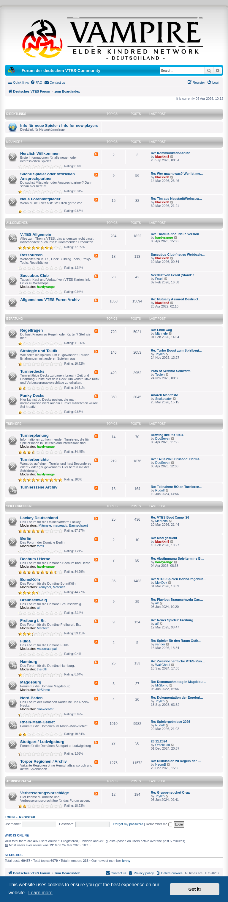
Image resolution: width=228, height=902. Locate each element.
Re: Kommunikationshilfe (170, 153)
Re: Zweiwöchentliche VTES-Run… (178, 661)
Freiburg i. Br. (33, 620)
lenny (126, 860)
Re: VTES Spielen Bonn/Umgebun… (179, 579)
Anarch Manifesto (164, 395)
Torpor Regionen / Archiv (43, 761)
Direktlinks (16, 114)
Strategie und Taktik (38, 351)
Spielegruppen (18, 506)
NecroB (160, 764)
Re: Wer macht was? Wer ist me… (177, 173)
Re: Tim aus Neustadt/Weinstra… (176, 198)
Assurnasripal (47, 648)
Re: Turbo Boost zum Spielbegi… (176, 350)
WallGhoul (162, 665)
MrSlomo (43, 690)
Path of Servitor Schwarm (171, 371)
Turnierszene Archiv (38, 487)
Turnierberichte (34, 459)
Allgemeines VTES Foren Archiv (50, 299)
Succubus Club (34, 275)
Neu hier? (14, 141)
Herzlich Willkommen (40, 153)
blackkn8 (162, 156)
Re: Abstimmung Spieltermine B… (177, 558)
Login (10, 817)
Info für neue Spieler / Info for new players (59, 125)
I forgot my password (128, 824)
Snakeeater (163, 398)
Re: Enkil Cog (161, 330)
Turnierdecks (32, 371)
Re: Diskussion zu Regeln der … (176, 761)
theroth (42, 669)
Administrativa (18, 781)
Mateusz (59, 587)
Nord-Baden (31, 698)
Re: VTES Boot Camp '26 (170, 517)
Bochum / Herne (35, 559)
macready (60, 525)
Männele (161, 333)
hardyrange (164, 237)
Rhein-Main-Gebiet (37, 722)
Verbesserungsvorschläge (44, 793)
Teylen (160, 354)
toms (40, 546)
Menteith (161, 521)
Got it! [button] (195, 889)
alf (38, 607)
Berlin (25, 538)
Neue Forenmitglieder (40, 199)
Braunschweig (33, 600)
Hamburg (28, 661)
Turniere (13, 423)
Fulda (25, 641)
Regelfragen (31, 330)
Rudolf (160, 490)
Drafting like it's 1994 (167, 435)
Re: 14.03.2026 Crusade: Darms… (177, 459)
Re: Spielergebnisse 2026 (170, 721)
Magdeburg (30, 682)
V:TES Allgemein (35, 234)
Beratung (14, 318)
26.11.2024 (159, 741)
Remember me (159, 824)
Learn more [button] (40, 892)
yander (160, 644)
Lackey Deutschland (39, 518)
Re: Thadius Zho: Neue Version (175, 234)
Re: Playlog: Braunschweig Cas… (177, 599)
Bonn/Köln (30, 579)
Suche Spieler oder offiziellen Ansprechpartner (47, 176)
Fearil (159, 278)
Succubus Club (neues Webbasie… (178, 254)
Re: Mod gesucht (164, 538)
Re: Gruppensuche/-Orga (170, 792)
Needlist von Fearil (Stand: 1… (174, 275)
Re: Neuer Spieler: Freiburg (172, 620)
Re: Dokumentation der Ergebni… (177, 697)
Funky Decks (32, 395)
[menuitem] (36, 82)
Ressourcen (31, 255)
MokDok (161, 582)
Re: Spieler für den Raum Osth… (176, 640)
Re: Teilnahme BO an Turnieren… (176, 487)
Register (27, 817)
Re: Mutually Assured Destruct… (176, 299)
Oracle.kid (162, 745)
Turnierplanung (34, 435)
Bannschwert (78, 525)
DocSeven (162, 438)
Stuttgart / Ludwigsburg (42, 741)
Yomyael (45, 587)
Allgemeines (17, 222)
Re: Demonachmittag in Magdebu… (178, 681)
